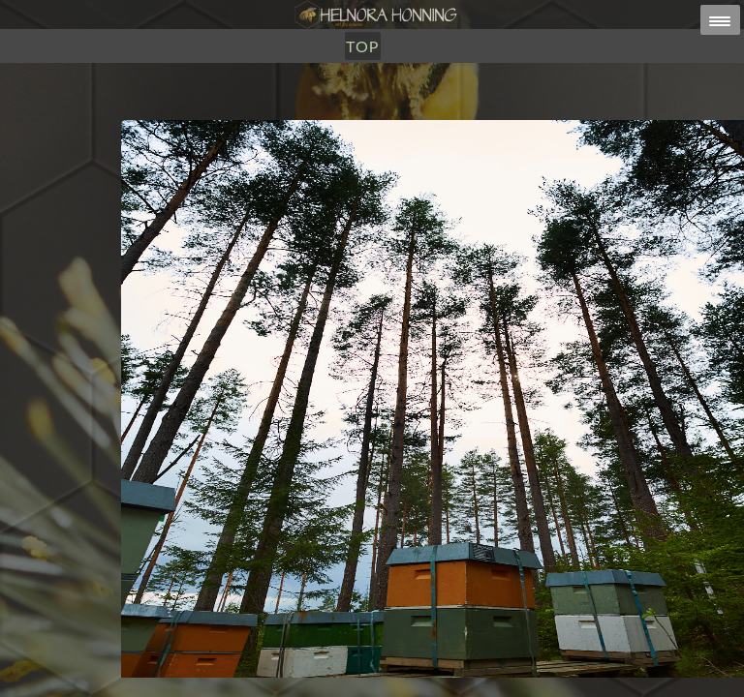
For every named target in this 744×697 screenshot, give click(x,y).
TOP (362, 46)
